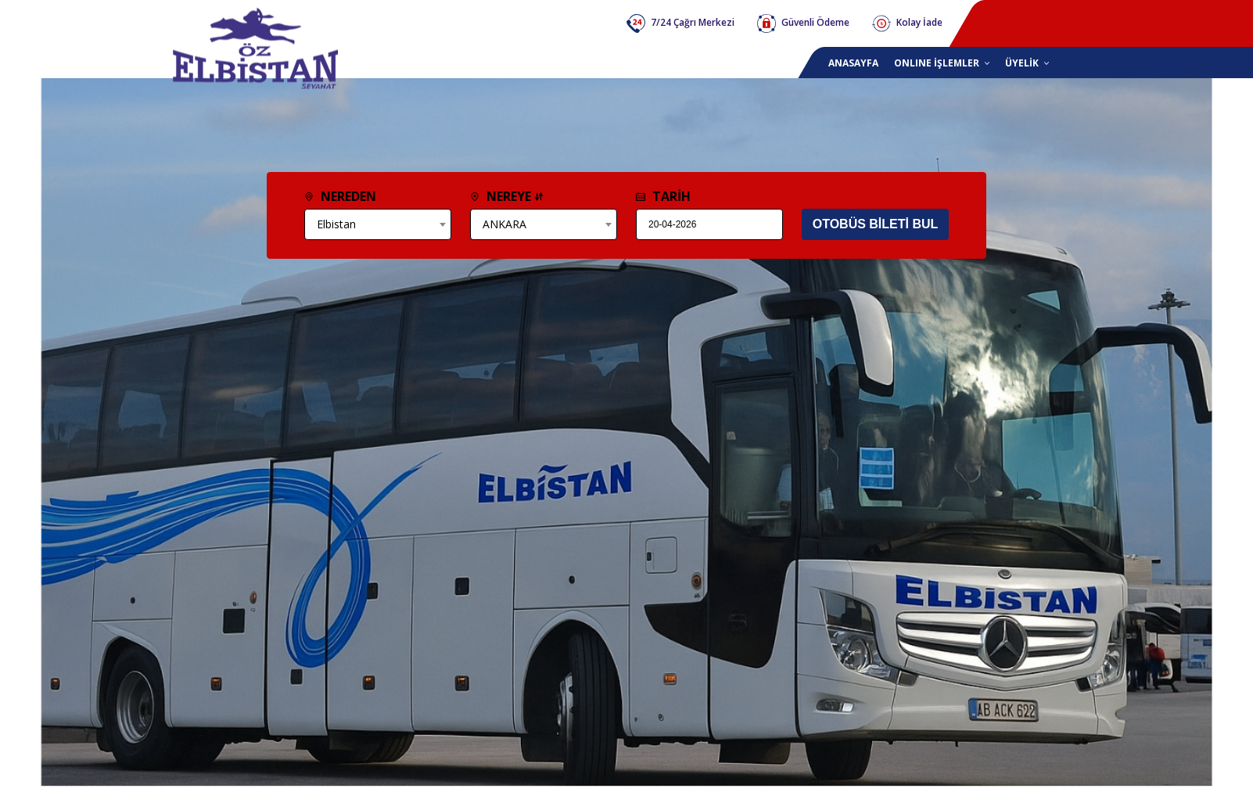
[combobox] (377, 224)
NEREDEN (340, 196)
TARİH (663, 196)
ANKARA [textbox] (504, 224)
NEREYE (507, 196)
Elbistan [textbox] (336, 224)
